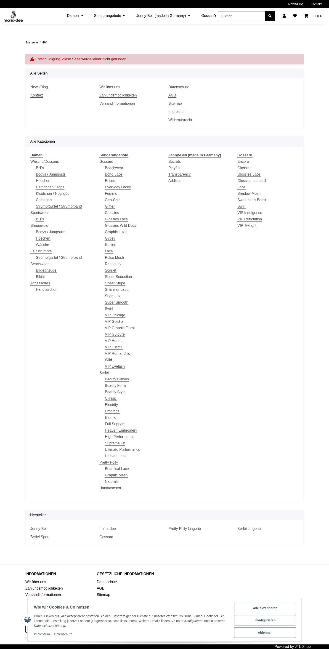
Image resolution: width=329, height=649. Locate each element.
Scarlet (110, 270)
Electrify (111, 405)
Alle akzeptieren (264, 609)
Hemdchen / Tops (50, 187)
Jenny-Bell (39, 529)
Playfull (174, 168)
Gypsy (110, 238)
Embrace (112, 411)
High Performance (119, 437)
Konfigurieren (264, 621)
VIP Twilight (246, 225)
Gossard (106, 161)
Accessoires (40, 283)
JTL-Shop (303, 647)
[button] (284, 16)
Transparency (179, 174)
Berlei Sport (40, 537)
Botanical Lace (117, 469)
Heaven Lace (115, 456)
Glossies (112, 213)
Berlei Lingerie (249, 529)
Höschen (43, 181)
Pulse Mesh (114, 257)
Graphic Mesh (116, 475)
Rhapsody (113, 264)
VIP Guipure (115, 334)
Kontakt (316, 4)
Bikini (40, 277)
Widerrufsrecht (180, 120)
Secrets (174, 161)
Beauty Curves (117, 379)
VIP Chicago (115, 315)
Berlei (104, 373)
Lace (109, 251)
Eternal (111, 417)
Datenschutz (178, 87)
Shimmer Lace (116, 289)
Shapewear (39, 225)
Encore (111, 181)
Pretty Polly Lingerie (184, 529)
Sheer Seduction (118, 277)
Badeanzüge (46, 270)
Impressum (177, 112)
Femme (111, 193)
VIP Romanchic (117, 353)
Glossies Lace (116, 219)
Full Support (115, 424)
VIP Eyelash (115, 366)
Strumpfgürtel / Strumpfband (59, 206)
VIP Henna (113, 341)
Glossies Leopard (251, 181)
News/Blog (296, 4)
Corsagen (44, 200)
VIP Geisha (114, 321)
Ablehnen (264, 633)
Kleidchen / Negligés (52, 193)
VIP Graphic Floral (120, 328)
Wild (108, 360)
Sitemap (175, 103)
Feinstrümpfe (41, 251)
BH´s (40, 168)
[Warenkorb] (312, 16)
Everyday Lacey (118, 187)
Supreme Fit (115, 443)
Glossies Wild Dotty (121, 225)
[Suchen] (241, 16)
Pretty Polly (108, 462)
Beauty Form (115, 385)
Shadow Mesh (248, 193)
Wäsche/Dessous (44, 161)
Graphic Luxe (116, 232)
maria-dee (107, 529)
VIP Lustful (113, 347)
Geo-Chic (112, 200)
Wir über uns (109, 87)
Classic (111, 398)
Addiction (175, 181)
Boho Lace (113, 174)
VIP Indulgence (249, 213)
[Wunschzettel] (294, 16)
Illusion (110, 245)
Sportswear (39, 213)
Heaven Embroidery (121, 430)
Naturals (112, 481)
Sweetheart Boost (251, 200)
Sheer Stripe (115, 283)
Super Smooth (116, 302)
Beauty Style (115, 392)
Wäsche (42, 245)
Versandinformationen (117, 103)
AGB (172, 95)
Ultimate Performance (122, 449)
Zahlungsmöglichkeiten (118, 95)
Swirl (109, 309)
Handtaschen (46, 289)
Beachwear (39, 264)
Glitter (110, 206)
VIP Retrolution (249, 219)
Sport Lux (112, 296)
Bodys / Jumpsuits (51, 174)
